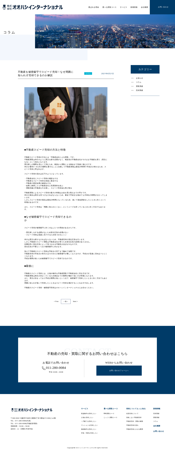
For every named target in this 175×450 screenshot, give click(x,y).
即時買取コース (109, 413)
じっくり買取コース (110, 417)
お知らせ (139, 78)
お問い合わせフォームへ (119, 370)
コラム (138, 82)
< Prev (56, 301)
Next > (75, 301)
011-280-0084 (56, 368)
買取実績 (139, 86)
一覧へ (65, 301)
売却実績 (139, 90)
